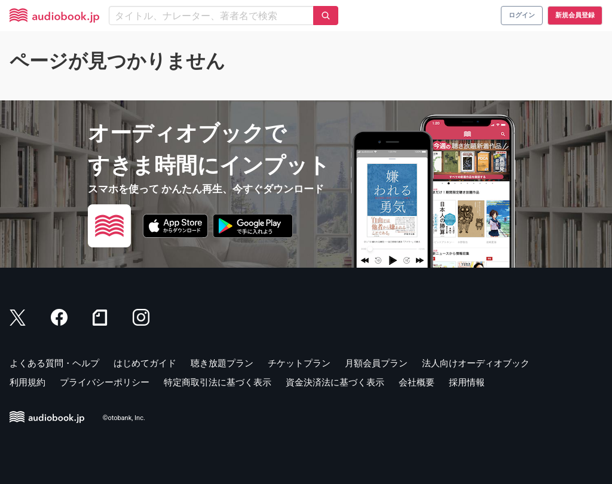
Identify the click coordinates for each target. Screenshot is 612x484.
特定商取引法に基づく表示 (217, 382)
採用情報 (467, 382)
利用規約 (27, 382)
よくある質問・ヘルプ (54, 363)
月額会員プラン (376, 363)
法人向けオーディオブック (476, 363)
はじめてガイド (145, 363)
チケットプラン (299, 363)
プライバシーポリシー (104, 382)
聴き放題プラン (222, 363)
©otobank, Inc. (124, 418)
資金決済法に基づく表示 (335, 382)
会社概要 (416, 382)
